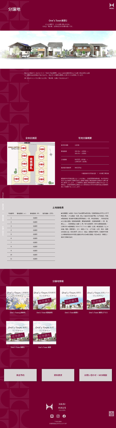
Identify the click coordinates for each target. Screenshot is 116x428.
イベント (3, 195)
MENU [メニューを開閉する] (111, 8)
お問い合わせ (3, 231)
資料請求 (3, 218)
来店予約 (3, 207)
